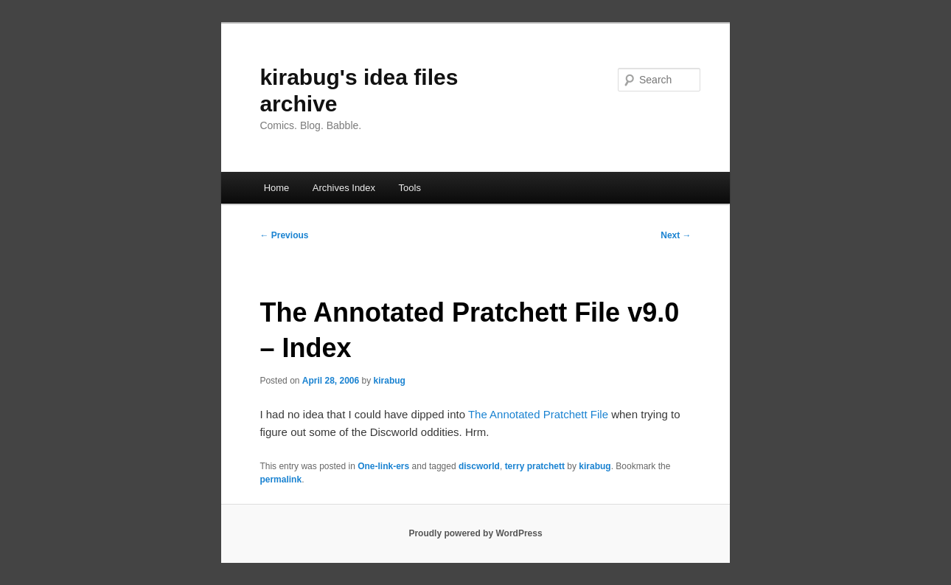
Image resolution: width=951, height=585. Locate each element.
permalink (280, 479)
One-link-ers (383, 466)
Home (277, 187)
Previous (283, 235)
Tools (410, 187)
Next (676, 235)
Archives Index (344, 187)
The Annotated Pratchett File (538, 414)
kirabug (389, 380)
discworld (479, 466)
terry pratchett (535, 466)
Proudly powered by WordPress (475, 533)
